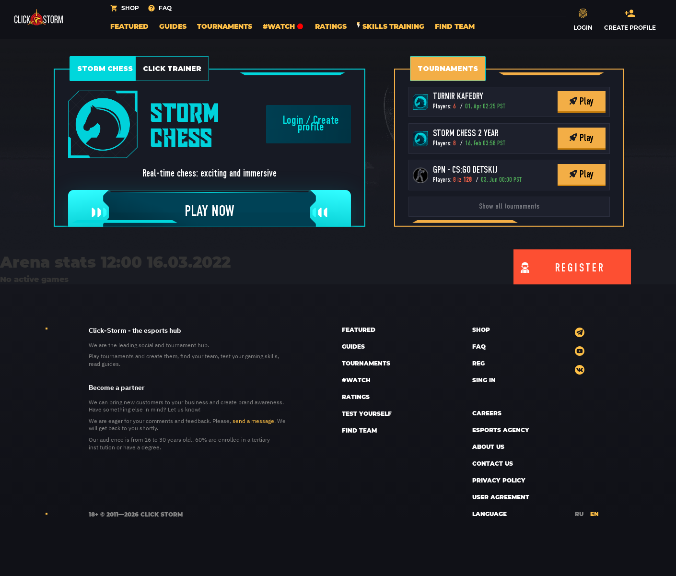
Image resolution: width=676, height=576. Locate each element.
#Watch (283, 26)
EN (594, 513)
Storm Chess (105, 68)
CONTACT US (492, 463)
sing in (484, 380)
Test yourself (367, 413)
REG (478, 363)
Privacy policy (498, 480)
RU (579, 513)
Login (293, 121)
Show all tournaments (509, 206)
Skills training (390, 26)
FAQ (479, 346)
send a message (253, 420)
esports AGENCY (500, 430)
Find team (455, 26)
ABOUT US (488, 446)
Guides (172, 26)
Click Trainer (172, 68)
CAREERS (486, 413)
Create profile (318, 124)
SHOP (481, 329)
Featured (129, 26)
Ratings (331, 26)
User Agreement (500, 497)
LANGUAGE (489, 513)
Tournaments (224, 26)
